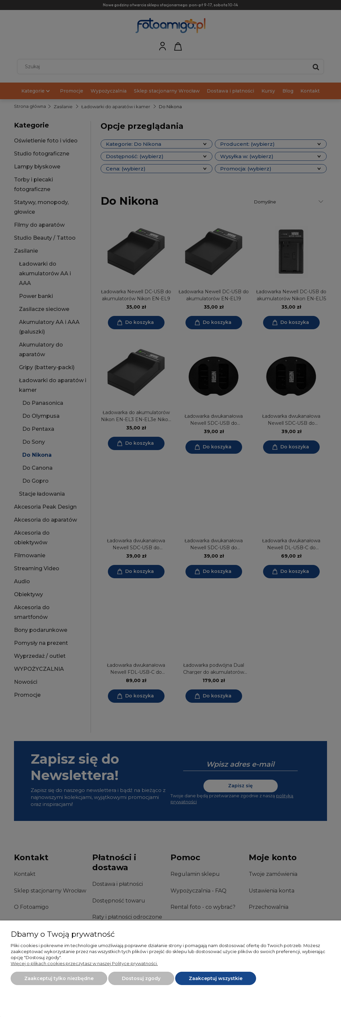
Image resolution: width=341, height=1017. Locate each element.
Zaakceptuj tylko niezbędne (59, 978)
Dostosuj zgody (141, 978)
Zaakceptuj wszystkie (215, 978)
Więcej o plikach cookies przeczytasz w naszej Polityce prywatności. (84, 963)
